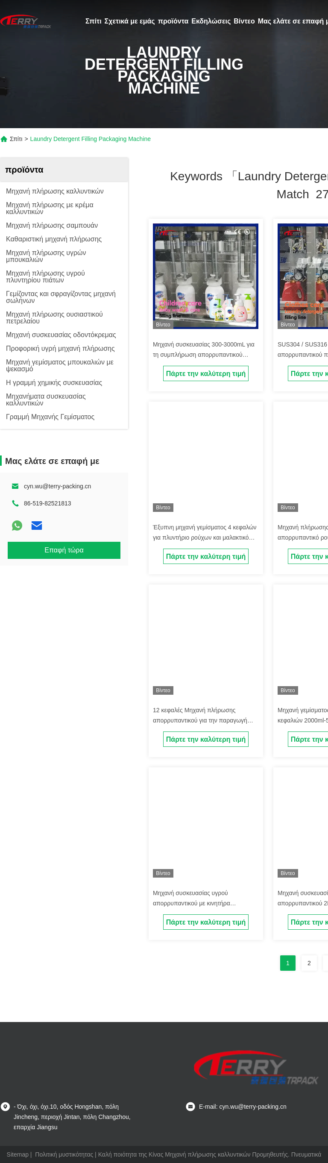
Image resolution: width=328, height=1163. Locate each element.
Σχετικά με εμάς (130, 21)
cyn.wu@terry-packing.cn (57, 486)
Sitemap (18, 1154)
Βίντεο (244, 21)
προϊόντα (173, 21)
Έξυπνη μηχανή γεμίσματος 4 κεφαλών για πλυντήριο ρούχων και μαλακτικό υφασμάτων (205, 537)
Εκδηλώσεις (211, 21)
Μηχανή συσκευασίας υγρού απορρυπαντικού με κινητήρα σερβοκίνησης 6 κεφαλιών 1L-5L (195, 903)
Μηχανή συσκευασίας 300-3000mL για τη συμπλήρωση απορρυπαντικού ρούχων (204, 354)
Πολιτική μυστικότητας (64, 1154)
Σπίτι (93, 21)
